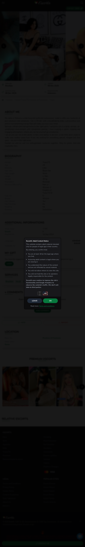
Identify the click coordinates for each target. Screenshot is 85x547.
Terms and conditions (46, 306)
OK (50, 301)
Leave (34, 301)
